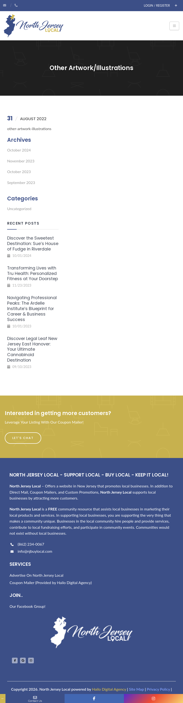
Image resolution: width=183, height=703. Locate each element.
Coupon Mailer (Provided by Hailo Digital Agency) (51, 582)
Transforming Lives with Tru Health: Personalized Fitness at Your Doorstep (32, 273)
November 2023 (21, 161)
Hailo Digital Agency (109, 689)
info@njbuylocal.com (31, 551)
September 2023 (21, 182)
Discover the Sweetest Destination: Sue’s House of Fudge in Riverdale (32, 243)
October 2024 (19, 150)
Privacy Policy (158, 689)
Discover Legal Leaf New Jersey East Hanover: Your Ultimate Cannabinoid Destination (32, 349)
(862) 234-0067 (27, 544)
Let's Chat (23, 438)
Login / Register (157, 5)
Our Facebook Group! (28, 606)
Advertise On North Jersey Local (36, 575)
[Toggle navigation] (174, 26)
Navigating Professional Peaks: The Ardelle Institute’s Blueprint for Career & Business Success (32, 308)
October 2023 (19, 171)
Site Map (136, 689)
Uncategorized (19, 208)
